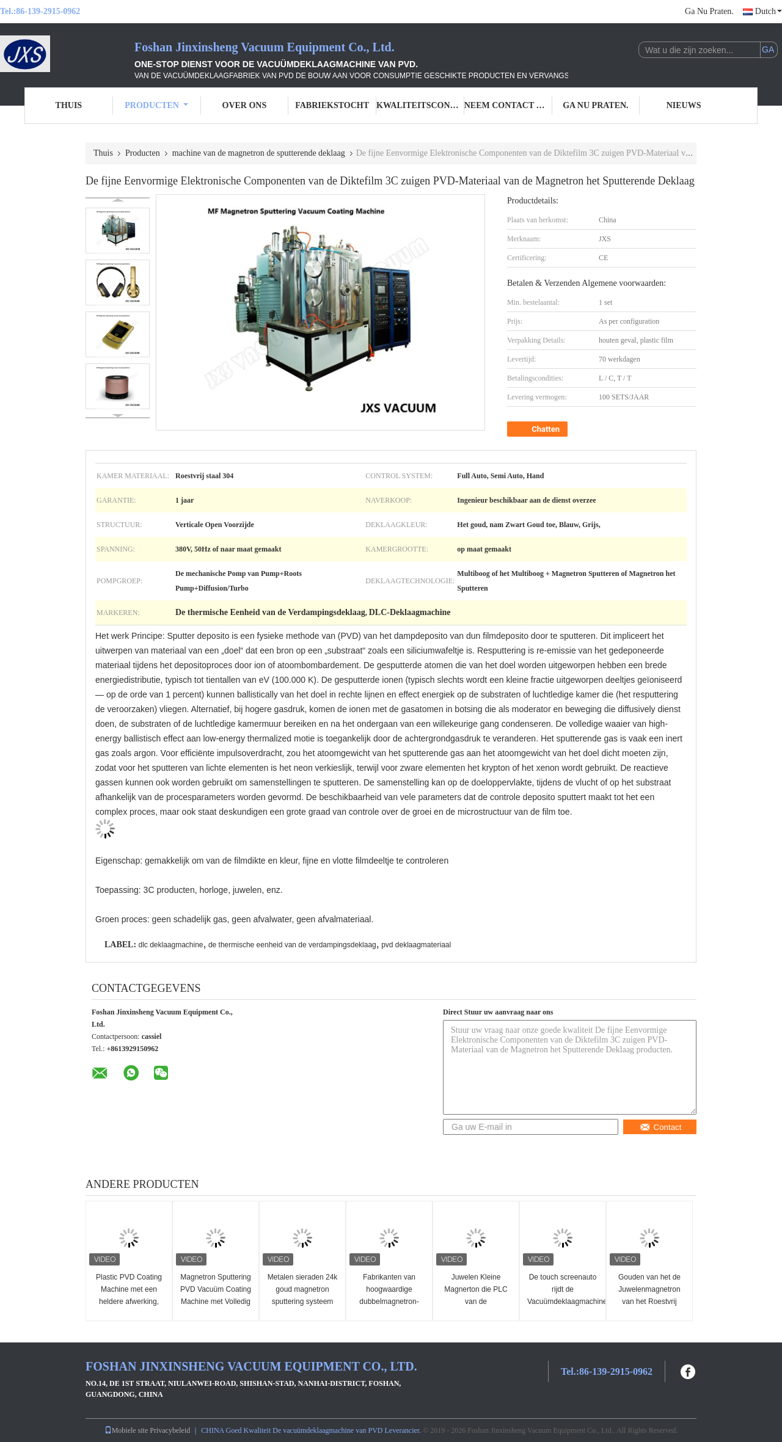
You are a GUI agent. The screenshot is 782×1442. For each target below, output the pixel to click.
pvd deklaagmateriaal (416, 945)
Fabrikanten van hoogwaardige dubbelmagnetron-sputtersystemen (388, 1295)
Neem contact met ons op (508, 105)
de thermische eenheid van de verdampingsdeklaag (292, 945)
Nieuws (684, 105)
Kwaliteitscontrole (420, 105)
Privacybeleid (170, 1430)
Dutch (768, 11)
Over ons (244, 105)
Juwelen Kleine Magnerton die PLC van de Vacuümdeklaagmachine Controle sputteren (477, 1301)
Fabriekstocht (332, 105)
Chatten (538, 429)
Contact (661, 1127)
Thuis (69, 105)
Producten (156, 105)
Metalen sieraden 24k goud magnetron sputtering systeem (303, 1289)
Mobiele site (126, 1430)
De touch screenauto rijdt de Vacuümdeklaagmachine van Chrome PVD (564, 1295)
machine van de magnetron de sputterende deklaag (258, 153)
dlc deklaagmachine (170, 945)
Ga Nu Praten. (709, 11)
